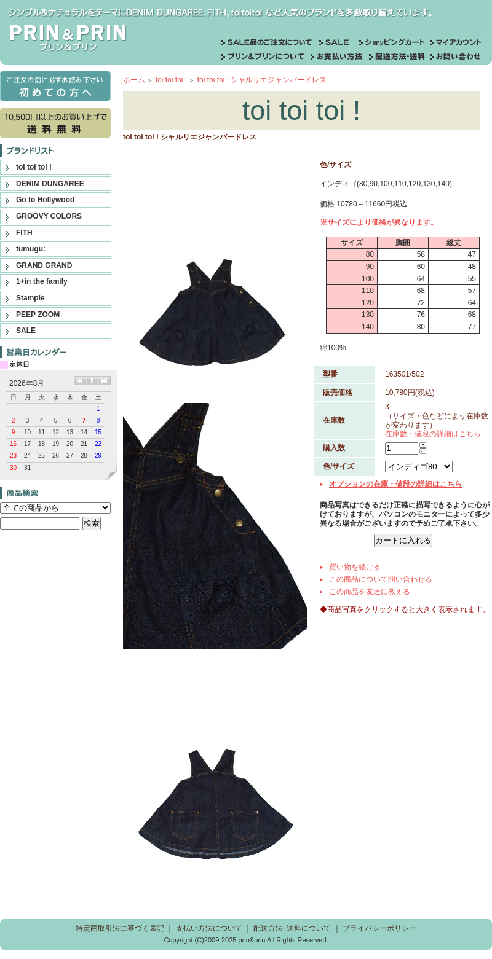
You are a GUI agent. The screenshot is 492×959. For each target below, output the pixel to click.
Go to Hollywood (45, 199)
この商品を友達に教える (369, 591)
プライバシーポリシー (379, 928)
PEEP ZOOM (38, 314)
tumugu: (31, 249)
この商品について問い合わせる (380, 579)
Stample (30, 298)
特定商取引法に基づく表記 (120, 928)
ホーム (134, 80)
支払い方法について (209, 928)
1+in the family (42, 281)
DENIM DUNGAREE (50, 183)
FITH (24, 233)
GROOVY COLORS (49, 216)
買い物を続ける (355, 567)
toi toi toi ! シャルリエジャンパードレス (262, 80)
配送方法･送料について (292, 928)
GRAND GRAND (44, 265)
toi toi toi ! (34, 167)
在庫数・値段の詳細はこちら (433, 433)
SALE (26, 330)
